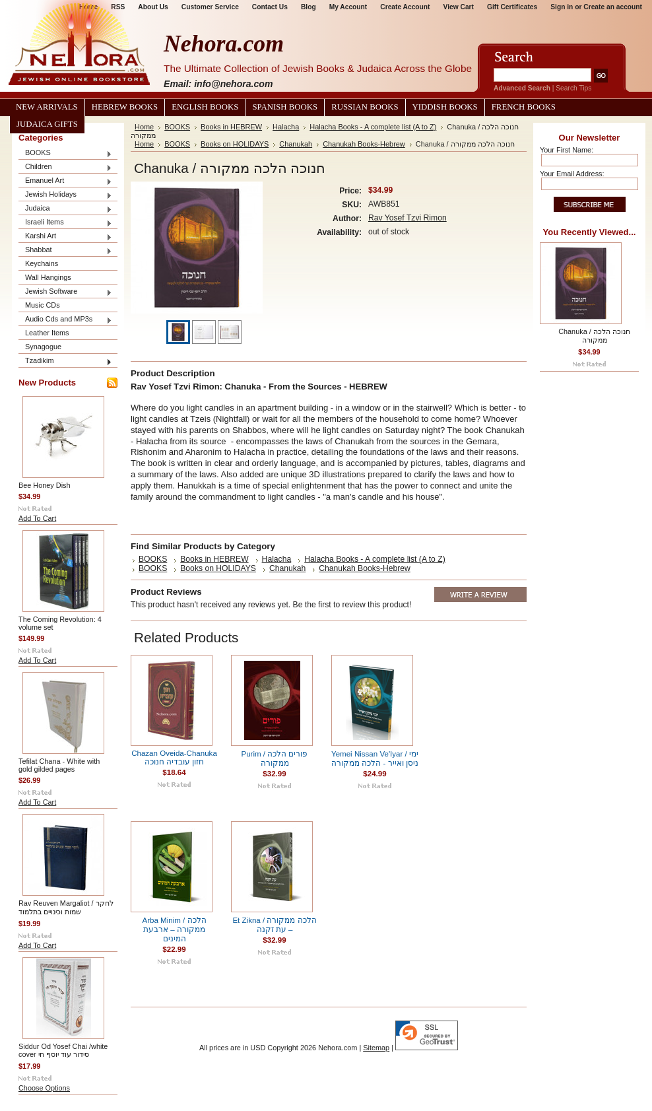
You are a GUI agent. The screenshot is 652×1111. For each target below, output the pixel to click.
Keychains (41, 263)
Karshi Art (65, 237)
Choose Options (44, 1088)
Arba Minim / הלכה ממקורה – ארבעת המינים (174, 929)
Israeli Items (65, 223)
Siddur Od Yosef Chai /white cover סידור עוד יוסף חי (63, 1050)
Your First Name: (566, 150)
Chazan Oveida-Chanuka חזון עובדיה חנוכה (174, 757)
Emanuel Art (65, 181)
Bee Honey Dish (44, 485)
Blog (308, 7)
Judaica (65, 209)
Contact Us (270, 7)
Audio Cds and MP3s (65, 320)
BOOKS (65, 153)
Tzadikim (65, 361)
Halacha (286, 127)
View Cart (458, 7)
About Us (153, 7)
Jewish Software (65, 292)
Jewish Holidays (65, 195)
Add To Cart (37, 518)
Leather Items (47, 333)
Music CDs (42, 305)
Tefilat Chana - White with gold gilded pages (59, 765)
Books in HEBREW (231, 127)
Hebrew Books (125, 107)
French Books (524, 107)
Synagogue (43, 347)
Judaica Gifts (47, 124)
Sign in (561, 7)
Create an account (612, 7)
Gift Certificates (512, 7)
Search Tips (573, 88)
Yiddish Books (445, 107)
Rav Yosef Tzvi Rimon (407, 217)
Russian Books (364, 107)
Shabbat (65, 250)
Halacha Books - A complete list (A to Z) (373, 127)
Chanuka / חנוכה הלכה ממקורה (594, 335)
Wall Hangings (48, 277)
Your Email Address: (572, 174)
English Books (205, 107)
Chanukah (295, 144)
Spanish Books (284, 107)
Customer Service (210, 7)
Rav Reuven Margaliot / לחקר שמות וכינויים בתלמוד (66, 907)
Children (65, 167)
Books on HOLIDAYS (235, 144)
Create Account (405, 7)
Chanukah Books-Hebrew (364, 144)
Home (144, 127)
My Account (348, 7)
